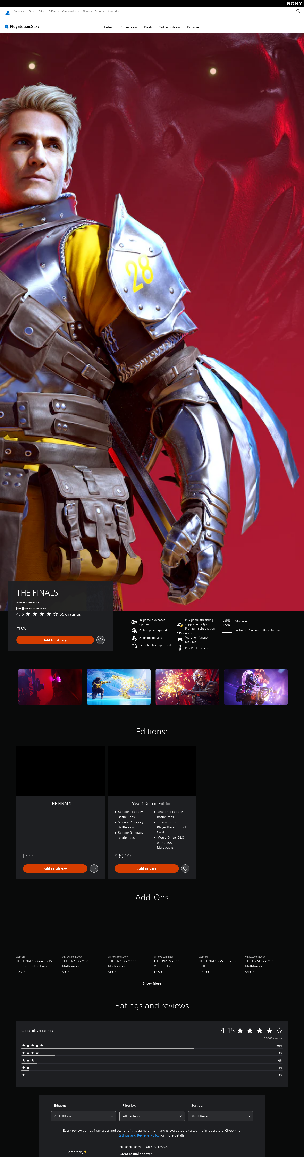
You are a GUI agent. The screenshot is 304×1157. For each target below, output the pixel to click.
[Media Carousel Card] (50, 683)
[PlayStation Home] (7, 11)
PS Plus (52, 11)
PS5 (30, 11)
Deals (148, 23)
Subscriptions (169, 23)
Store (98, 11)
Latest (109, 23)
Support (112, 11)
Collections (128, 23)
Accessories (69, 11)
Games (18, 11)
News (86, 11)
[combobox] (83, 1112)
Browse (193, 23)
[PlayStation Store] (23, 22)
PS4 (40, 11)
